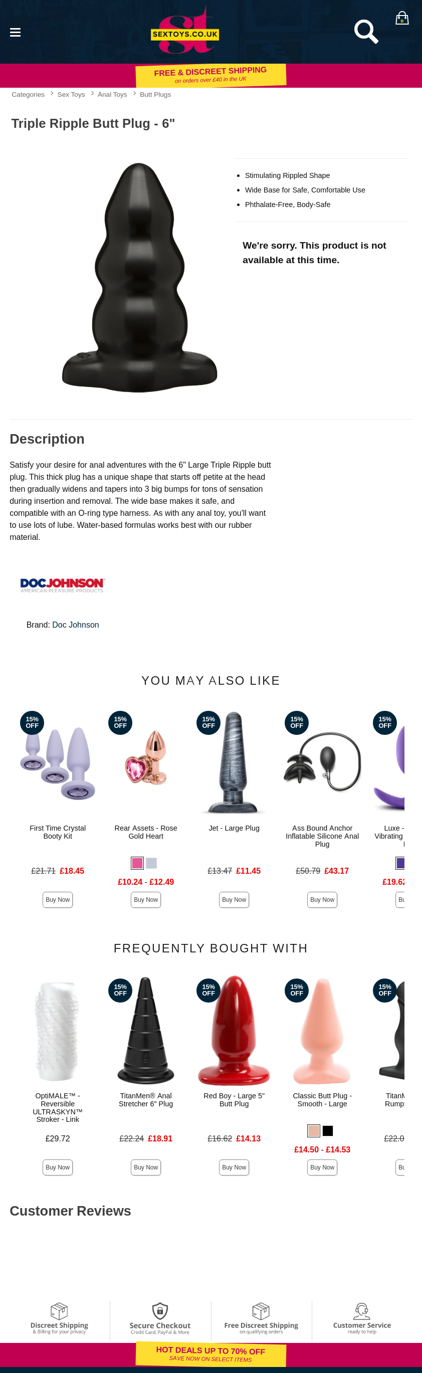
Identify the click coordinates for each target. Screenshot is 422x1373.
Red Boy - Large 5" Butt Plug (234, 1099)
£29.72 (58, 1138)
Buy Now (58, 899)
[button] (137, 863)
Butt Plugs (155, 94)
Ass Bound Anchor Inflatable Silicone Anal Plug (322, 836)
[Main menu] (15, 31)
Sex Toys (71, 94)
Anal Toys (112, 94)
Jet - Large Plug (234, 828)
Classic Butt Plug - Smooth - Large (322, 1099)
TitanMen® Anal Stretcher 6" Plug (146, 1099)
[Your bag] (401, 18)
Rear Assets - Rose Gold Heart (146, 832)
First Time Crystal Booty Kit (58, 832)
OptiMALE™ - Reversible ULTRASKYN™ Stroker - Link (58, 1107)
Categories (28, 94)
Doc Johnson (75, 625)
